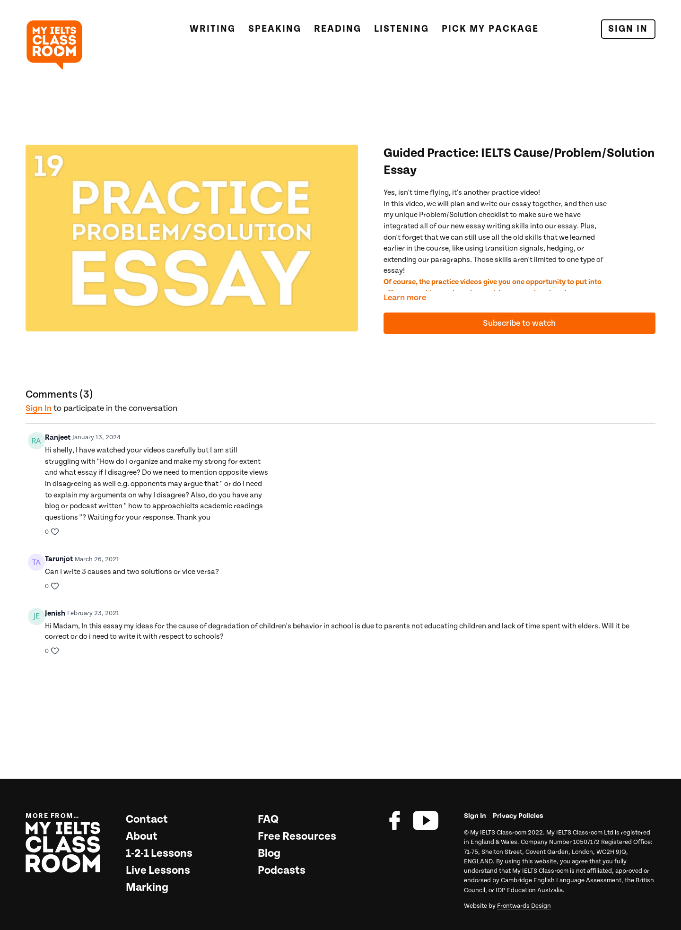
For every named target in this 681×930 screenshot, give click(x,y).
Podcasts (282, 870)
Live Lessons (158, 870)
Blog (269, 853)
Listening (401, 29)
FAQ (268, 819)
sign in (39, 408)
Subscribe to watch (519, 323)
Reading (337, 29)
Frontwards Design (524, 906)
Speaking (274, 29)
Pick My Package (490, 29)
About (141, 836)
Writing (213, 29)
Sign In (628, 29)
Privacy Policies (518, 816)
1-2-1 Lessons (159, 853)
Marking (147, 887)
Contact (147, 819)
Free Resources (297, 836)
